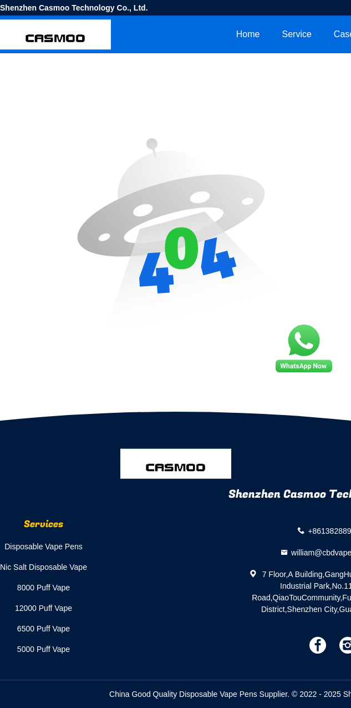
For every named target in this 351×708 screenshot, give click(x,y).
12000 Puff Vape (43, 608)
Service (296, 34)
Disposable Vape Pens (43, 546)
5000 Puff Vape (43, 649)
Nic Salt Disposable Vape (43, 567)
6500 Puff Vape (43, 628)
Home (248, 34)
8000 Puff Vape (43, 587)
